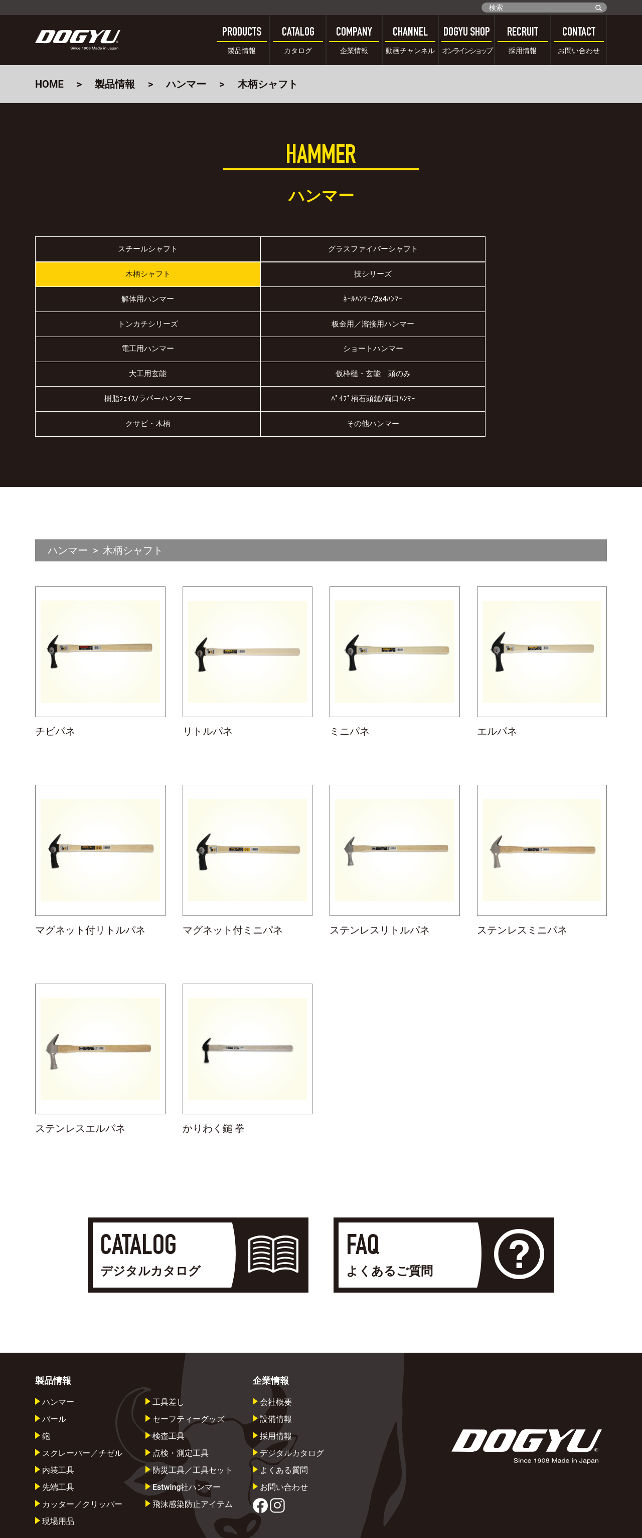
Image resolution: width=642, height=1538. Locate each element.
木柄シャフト (393, 253)
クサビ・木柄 (393, 354)
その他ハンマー (536, 354)
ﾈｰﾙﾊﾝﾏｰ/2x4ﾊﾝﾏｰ (249, 287)
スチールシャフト (107, 253)
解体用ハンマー (107, 287)
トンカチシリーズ (393, 287)
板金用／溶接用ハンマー (535, 287)
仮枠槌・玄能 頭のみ (536, 321)
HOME (49, 84)
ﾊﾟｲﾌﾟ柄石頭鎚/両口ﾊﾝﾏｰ (249, 354)
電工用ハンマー (107, 321)
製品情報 (115, 84)
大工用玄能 (393, 321)
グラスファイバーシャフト (250, 253)
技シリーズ (536, 253)
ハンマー (186, 84)
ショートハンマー (250, 321)
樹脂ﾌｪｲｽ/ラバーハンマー (107, 354)
